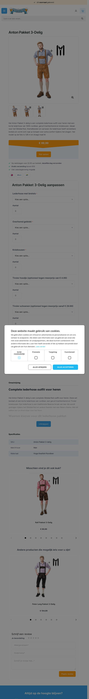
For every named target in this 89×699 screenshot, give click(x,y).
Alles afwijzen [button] (39, 367)
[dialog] (44, 349)
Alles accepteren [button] (65, 367)
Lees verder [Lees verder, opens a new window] (41, 346)
